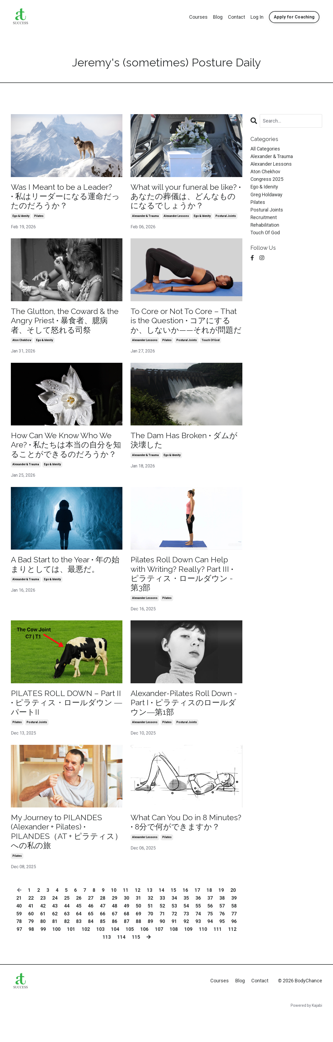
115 (136, 965)
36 (198, 926)
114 (121, 965)
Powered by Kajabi (306, 1033)
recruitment (263, 219)
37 (210, 926)
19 (221, 918)
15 (173, 918)
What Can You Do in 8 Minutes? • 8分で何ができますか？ (183, 853)
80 (43, 949)
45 (78, 934)
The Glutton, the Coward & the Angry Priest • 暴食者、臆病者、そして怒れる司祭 (65, 322)
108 (174, 957)
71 (162, 942)
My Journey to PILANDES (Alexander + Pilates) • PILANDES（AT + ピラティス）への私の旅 (60, 858)
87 (126, 949)
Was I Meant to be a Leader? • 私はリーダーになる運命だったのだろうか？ (65, 196)
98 (31, 957)
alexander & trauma (145, 217)
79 (31, 949)
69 (138, 942)
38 (222, 926)
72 (174, 942)
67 (114, 942)
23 (43, 926)
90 (162, 949)
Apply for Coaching (294, 17)
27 (90, 926)
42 (43, 934)
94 (210, 949)
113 (106, 965)
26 (78, 926)
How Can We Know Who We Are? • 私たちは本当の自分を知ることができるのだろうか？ (64, 462)
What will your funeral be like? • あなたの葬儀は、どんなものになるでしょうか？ (186, 196)
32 (150, 926)
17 (197, 918)
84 (90, 949)
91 (174, 949)
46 (90, 934)
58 (234, 934)
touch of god (211, 352)
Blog (218, 17)
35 (186, 926)
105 (130, 957)
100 (56, 957)
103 (100, 957)
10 (113, 918)
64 (78, 942)
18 (209, 918)
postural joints (225, 217)
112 (232, 957)
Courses (198, 17)
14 (161, 918)
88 (138, 949)
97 (19, 957)
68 (126, 942)
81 (55, 949)
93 (198, 949)
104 (115, 957)
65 (90, 942)
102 (86, 957)
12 (137, 918)
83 (78, 949)
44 (66, 934)
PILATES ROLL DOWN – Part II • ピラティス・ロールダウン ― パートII (65, 728)
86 (114, 949)
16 (185, 918)
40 (19, 934)
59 (19, 942)
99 (43, 957)
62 (55, 942)
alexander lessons (176, 217)
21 (19, 926)
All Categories (265, 149)
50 (138, 934)
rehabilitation (265, 227)
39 (234, 926)
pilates (38, 217)
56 (210, 934)
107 (159, 957)
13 (149, 918)
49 (126, 934)
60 (31, 942)
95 (222, 949)
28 (102, 926)
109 (188, 957)
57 (222, 934)
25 (66, 926)
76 (222, 942)
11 (125, 918)
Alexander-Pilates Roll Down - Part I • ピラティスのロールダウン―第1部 (186, 728)
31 (138, 926)
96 (234, 949)
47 (102, 934)
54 (186, 934)
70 (150, 942)
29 (114, 926)
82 (66, 949)
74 (198, 942)
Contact (236, 17)
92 (186, 949)
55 (198, 934)
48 (114, 934)
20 (233, 918)
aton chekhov (21, 342)
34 (174, 926)
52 (162, 934)
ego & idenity (20, 217)
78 (19, 949)
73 (186, 942)
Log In (257, 17)
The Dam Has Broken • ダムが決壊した (182, 453)
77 (234, 942)
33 (162, 926)
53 (174, 934)
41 (31, 934)
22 (31, 926)
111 (218, 957)
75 (210, 942)
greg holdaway (266, 195)
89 (150, 949)
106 (144, 957)
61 (43, 942)
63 (66, 942)
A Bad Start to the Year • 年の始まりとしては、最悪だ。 (65, 588)
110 (203, 957)
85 (102, 949)
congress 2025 (267, 180)
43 (55, 934)
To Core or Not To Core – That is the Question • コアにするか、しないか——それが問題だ (186, 327)
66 (102, 942)
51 (150, 934)
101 (71, 957)
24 (55, 926)
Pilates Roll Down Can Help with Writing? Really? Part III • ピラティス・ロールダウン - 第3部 (185, 598)
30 (126, 926)
